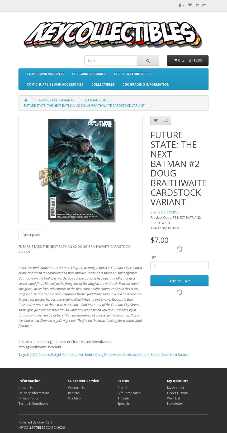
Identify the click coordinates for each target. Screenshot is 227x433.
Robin (89, 354)
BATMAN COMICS (98, 100)
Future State (160, 354)
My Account (175, 387)
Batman (68, 354)
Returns (73, 393)
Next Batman (180, 354)
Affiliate (123, 398)
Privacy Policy (28, 398)
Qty (153, 257)
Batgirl (56, 354)
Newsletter (175, 403)
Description (31, 234)
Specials (123, 403)
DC (29, 354)
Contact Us (76, 387)
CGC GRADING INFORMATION (145, 84)
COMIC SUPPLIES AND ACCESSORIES (55, 84)
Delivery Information (33, 393)
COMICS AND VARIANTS (45, 74)
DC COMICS (169, 212)
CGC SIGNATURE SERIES (132, 74)
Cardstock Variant (136, 354)
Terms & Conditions (33, 403)
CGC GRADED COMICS (89, 74)
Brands (122, 387)
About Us (25, 387)
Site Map (74, 398)
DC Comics (41, 354)
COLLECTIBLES (103, 84)
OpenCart (44, 422)
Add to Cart (179, 280)
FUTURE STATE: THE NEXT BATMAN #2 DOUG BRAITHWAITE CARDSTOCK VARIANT (84, 105)
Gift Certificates (128, 393)
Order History (177, 393)
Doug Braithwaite (108, 354)
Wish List (173, 398)
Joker (79, 354)
